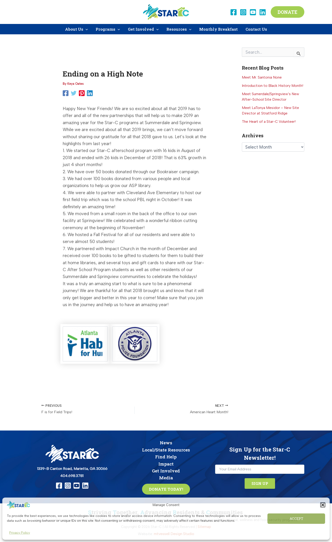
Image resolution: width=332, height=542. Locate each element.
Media (166, 477)
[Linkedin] (262, 12)
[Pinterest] (82, 93)
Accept (296, 518)
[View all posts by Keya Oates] (75, 83)
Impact (166, 464)
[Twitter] (74, 93)
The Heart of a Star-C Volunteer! (269, 121)
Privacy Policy (19, 533)
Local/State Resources (166, 450)
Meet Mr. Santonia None (262, 77)
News (166, 442)
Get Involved (166, 471)
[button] (322, 505)
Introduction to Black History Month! (272, 85)
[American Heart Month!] (190, 409)
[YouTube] (252, 12)
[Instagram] (243, 12)
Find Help (166, 457)
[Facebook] (233, 12)
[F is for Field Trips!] (78, 409)
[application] (85, 29)
